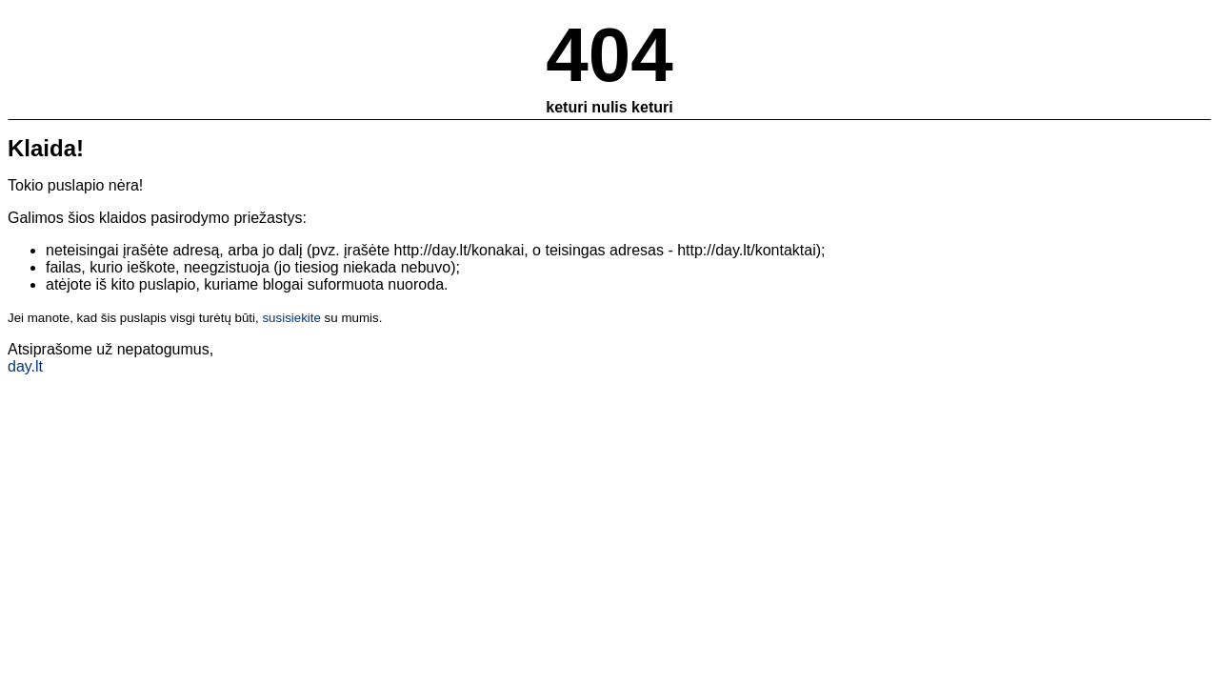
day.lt (25, 366)
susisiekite (291, 318)
